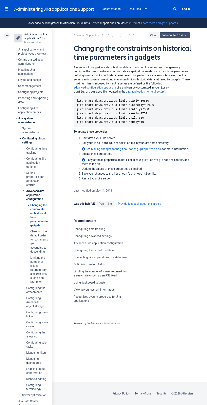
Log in (186, 9)
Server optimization (34, 395)
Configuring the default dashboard (95, 250)
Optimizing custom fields (89, 264)
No (110, 203)
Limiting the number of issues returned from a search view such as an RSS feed (38, 270)
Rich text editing (36, 379)
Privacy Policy (121, 393)
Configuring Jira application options (36, 162)
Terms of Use (143, 393)
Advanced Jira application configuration (35, 195)
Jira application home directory (145, 91)
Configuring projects (30, 92)
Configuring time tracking (89, 229)
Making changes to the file (126, 149)
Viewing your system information (94, 289)
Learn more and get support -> (159, 23)
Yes (101, 203)
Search (175, 9)
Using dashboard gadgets (90, 282)
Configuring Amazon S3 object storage (35, 302)
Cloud (153, 35)
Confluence (93, 323)
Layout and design (29, 79)
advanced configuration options (93, 87)
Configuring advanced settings (93, 236)
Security (161, 393)
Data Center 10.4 (175, 35)
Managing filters (36, 352)
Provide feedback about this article (139, 203)
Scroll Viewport (112, 323)
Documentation (111, 9)
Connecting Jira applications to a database (100, 257)
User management (29, 86)
